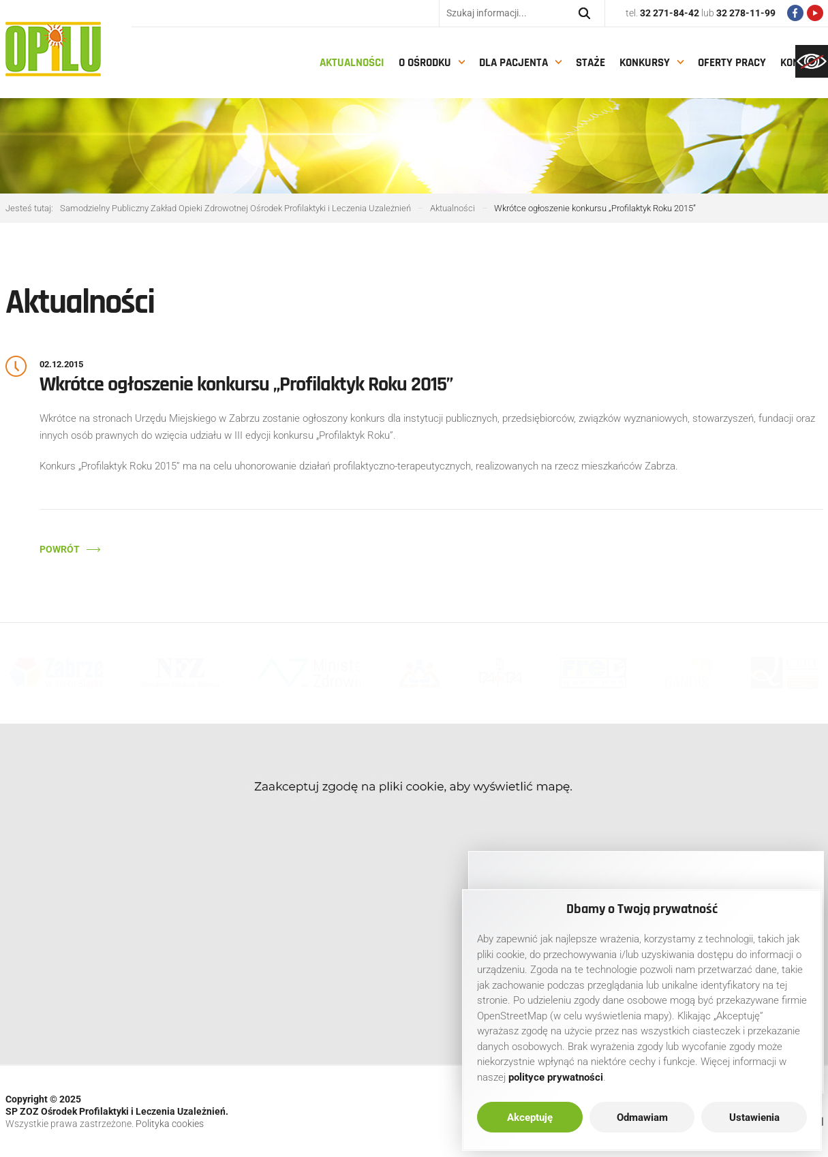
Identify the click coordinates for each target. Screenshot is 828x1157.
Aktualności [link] (352, 62)
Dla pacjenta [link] (513, 62)
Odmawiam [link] (642, 1117)
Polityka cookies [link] (170, 1123)
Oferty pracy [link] (732, 62)
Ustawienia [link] (754, 1117)
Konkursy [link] (644, 62)
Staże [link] (590, 62)
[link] (811, 61)
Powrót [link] (60, 549)
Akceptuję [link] (530, 1117)
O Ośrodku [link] (425, 62)
